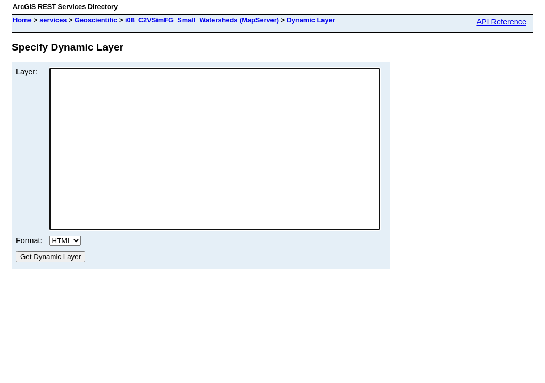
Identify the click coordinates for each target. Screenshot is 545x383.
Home (22, 20)
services (53, 20)
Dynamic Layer (311, 20)
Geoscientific (96, 20)
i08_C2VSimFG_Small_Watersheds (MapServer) (202, 20)
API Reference (501, 22)
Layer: (26, 72)
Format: (29, 272)
